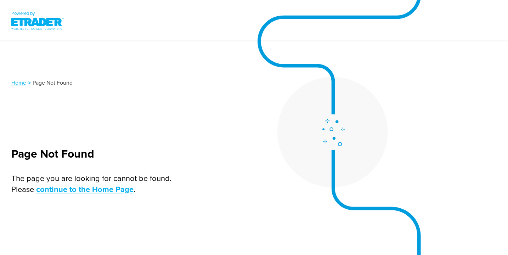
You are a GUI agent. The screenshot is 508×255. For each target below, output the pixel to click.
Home (18, 82)
